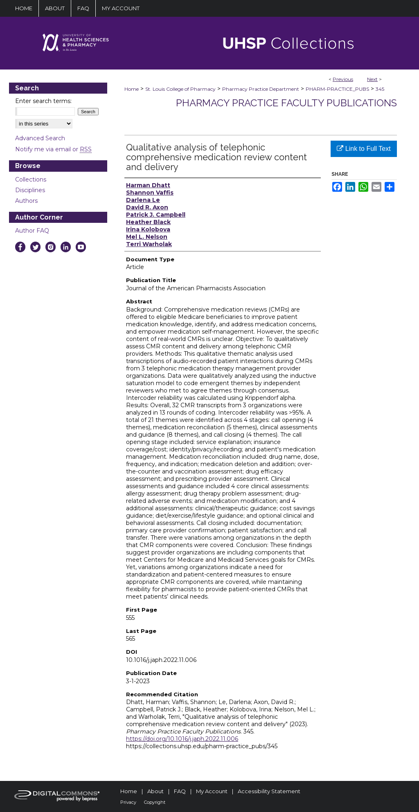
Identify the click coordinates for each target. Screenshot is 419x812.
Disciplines (30, 190)
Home (131, 89)
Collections (30, 179)
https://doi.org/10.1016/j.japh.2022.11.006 (182, 738)
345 (380, 89)
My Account (212, 791)
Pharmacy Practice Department (260, 89)
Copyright (154, 802)
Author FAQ (32, 230)
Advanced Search (40, 138)
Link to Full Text (363, 148)
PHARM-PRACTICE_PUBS (337, 89)
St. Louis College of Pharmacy (180, 89)
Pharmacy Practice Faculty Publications (286, 103)
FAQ (180, 791)
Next (372, 79)
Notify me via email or (53, 149)
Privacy (128, 802)
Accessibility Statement (269, 791)
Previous (343, 79)
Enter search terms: (43, 101)
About (155, 791)
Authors (26, 200)
